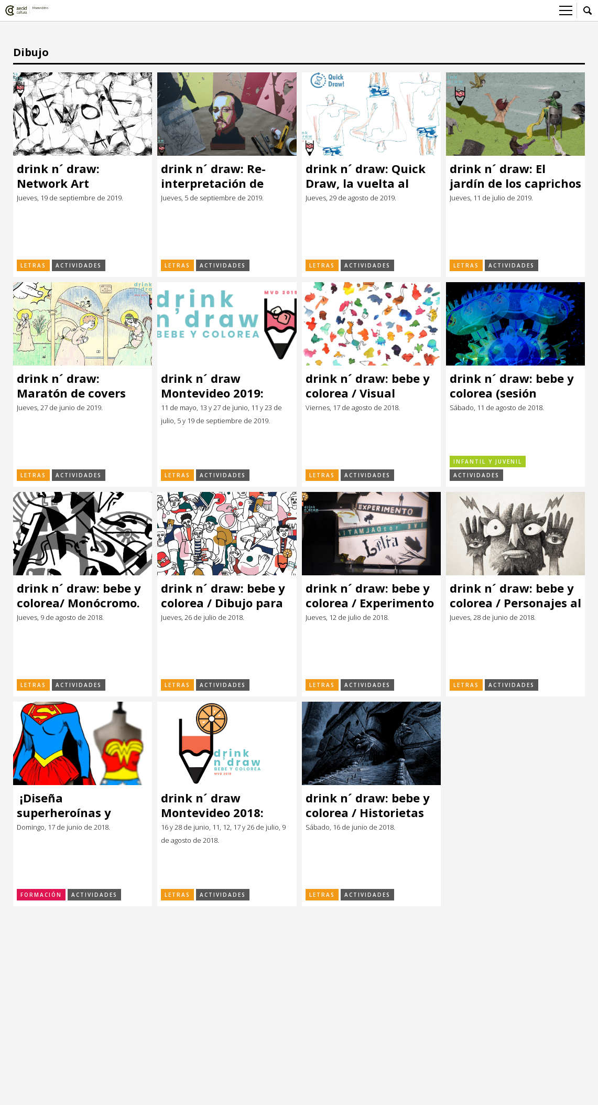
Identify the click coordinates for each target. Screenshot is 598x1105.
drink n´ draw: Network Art (58, 176)
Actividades (79, 265)
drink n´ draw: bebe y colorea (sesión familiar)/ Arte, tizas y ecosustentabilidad (514, 386)
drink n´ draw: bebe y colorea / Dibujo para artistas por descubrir (224, 595)
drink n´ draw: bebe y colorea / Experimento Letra (370, 595)
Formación (41, 894)
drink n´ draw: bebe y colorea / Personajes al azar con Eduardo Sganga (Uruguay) (515, 595)
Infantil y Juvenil (487, 461)
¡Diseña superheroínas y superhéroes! (64, 805)
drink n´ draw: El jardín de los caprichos (515, 176)
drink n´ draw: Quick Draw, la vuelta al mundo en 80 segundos (366, 176)
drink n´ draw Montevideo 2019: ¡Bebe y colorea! (212, 386)
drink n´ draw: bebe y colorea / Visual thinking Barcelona (368, 386)
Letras (33, 265)
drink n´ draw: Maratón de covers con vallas (71, 386)
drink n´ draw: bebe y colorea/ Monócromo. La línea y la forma (79, 595)
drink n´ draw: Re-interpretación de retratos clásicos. (213, 176)
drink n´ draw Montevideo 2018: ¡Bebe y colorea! (212, 805)
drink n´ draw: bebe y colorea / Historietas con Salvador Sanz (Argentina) (368, 805)
